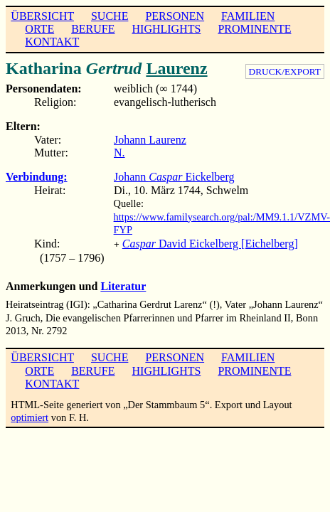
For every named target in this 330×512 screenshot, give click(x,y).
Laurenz (176, 68)
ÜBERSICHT (42, 16)
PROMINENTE (254, 29)
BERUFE (93, 29)
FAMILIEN (248, 16)
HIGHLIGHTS (166, 29)
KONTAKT (52, 42)
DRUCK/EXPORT (285, 71)
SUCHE (109, 16)
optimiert (29, 416)
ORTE (39, 29)
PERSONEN (174, 16)
